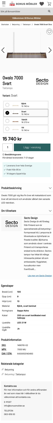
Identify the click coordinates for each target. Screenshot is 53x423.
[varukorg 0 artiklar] (49, 4)
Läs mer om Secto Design (40, 275)
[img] (49, 31)
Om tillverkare (26, 211)
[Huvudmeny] (4, 4)
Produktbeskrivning (26, 188)
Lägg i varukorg (32, 147)
